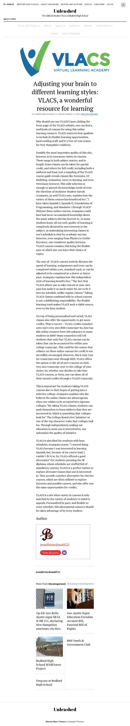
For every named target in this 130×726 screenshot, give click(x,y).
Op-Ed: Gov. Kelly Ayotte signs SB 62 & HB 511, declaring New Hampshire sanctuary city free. (49, 620)
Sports (59, 25)
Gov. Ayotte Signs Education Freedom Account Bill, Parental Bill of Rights (80, 620)
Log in (110, 4)
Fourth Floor (103, 25)
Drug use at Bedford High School (49, 682)
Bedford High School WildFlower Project (48, 664)
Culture (73, 25)
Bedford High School (28, 4)
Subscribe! (99, 4)
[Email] (64, 552)
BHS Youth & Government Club (78, 642)
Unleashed (65, 11)
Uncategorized (89, 114)
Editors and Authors (72, 4)
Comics (54, 33)
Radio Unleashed (71, 33)
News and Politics (28, 25)
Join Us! (88, 4)
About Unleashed (50, 4)
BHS (46, 25)
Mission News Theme (55, 721)
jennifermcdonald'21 (54, 544)
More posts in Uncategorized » (80, 583)
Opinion (88, 25)
